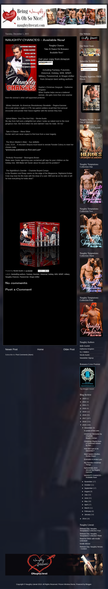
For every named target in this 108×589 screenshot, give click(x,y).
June (87, 498)
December (89, 428)
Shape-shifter (34, 277)
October (88, 485)
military (66, 274)
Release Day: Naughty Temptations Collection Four (90, 530)
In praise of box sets (91, 431)
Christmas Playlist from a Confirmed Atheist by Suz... (92, 443)
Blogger (88, 584)
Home (40, 349)
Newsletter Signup (87, 358)
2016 (84, 422)
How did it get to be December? (91, 450)
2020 (84, 408)
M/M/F (61, 274)
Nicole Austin (85, 355)
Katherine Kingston (87, 349)
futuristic (36, 274)
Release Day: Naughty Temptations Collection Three (91, 535)
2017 (84, 418)
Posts (84, 65)
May (86, 501)
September (89, 488)
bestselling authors (18, 274)
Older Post (69, 349)
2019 (84, 412)
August (87, 491)
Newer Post (11, 349)
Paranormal (24, 277)
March (87, 508)
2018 (84, 415)
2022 (84, 402)
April (86, 505)
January (88, 514)
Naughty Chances (12, 277)
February (88, 511)
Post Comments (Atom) (24, 355)
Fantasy (29, 274)
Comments (86, 69)
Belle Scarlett (85, 346)
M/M (56, 274)
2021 (84, 405)
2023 (84, 398)
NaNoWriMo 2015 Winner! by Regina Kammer (92, 470)
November (89, 482)
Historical (43, 274)
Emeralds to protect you (93, 459)
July (86, 495)
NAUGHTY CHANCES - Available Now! (93, 476)
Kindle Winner (85, 544)
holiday (51, 274)
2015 (84, 425)
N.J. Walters (84, 352)
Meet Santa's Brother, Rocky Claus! (92, 455)
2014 (84, 519)
